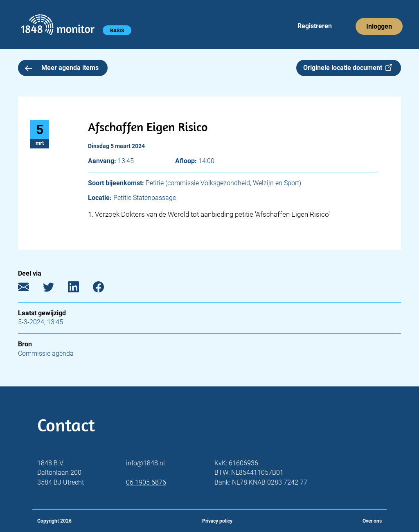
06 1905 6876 (146, 482)
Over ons (372, 521)
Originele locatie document (347, 68)
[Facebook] (104, 288)
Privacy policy (217, 521)
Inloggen (379, 26)
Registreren (314, 26)
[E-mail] (29, 288)
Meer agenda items (62, 68)
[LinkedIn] (79, 288)
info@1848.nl (145, 463)
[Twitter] (54, 288)
